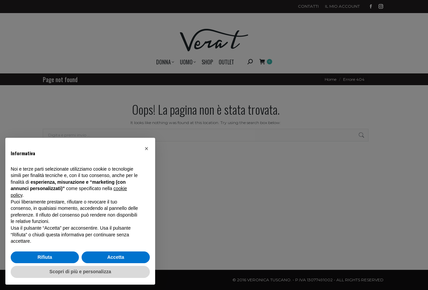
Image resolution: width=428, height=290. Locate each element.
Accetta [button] (115, 257)
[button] (146, 148)
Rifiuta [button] (44, 257)
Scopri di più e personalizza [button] (80, 271)
